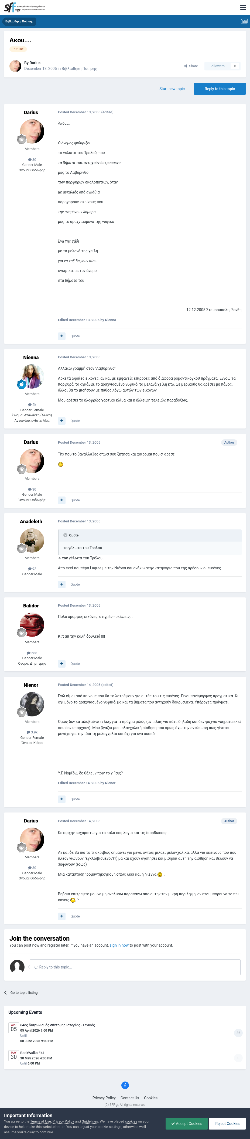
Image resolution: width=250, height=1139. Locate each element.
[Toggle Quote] (65, 535)
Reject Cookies (227, 1123)
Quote (75, 336)
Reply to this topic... (53, 967)
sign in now (119, 945)
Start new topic (172, 89)
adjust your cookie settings (100, 1127)
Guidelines (90, 1121)
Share (191, 66)
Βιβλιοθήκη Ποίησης (79, 68)
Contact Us (130, 1098)
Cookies (150, 1098)
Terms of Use (40, 1121)
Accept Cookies (186, 1123)
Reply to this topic (220, 89)
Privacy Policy (104, 1098)
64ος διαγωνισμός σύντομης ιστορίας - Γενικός (57, 1025)
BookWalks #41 (32, 1053)
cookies (131, 1121)
